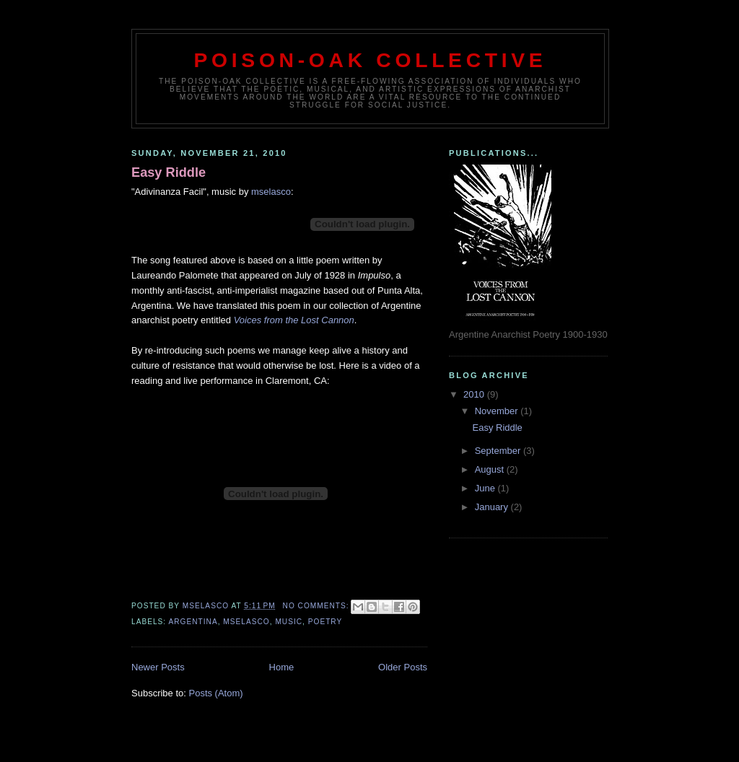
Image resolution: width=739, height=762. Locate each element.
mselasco (271, 191)
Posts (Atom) (216, 693)
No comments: (317, 606)
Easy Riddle (168, 172)
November (498, 411)
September (499, 450)
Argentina (192, 622)
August (491, 469)
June (486, 488)
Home (281, 667)
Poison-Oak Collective (370, 59)
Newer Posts (158, 667)
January (493, 507)
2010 (475, 394)
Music (288, 622)
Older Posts (402, 667)
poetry (325, 622)
